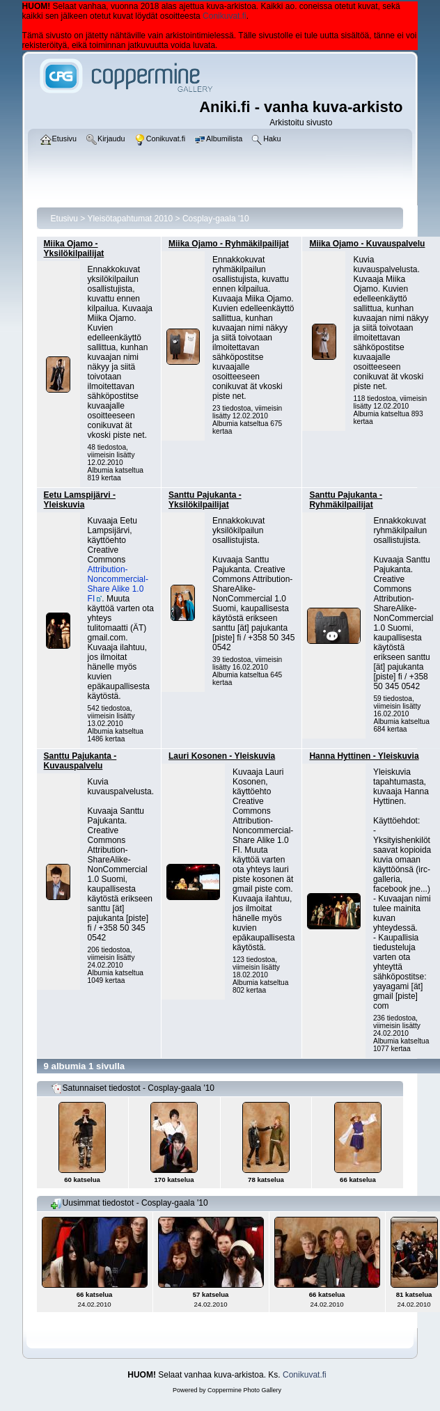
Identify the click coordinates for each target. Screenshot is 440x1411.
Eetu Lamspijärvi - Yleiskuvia (80, 500)
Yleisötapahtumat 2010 (130, 218)
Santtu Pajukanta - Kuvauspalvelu (80, 761)
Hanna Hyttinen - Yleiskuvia (363, 756)
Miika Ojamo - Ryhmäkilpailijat (228, 244)
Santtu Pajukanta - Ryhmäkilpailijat (345, 500)
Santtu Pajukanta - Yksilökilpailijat (205, 500)
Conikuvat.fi (224, 16)
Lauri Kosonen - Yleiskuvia (221, 756)
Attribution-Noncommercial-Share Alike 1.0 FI (118, 584)
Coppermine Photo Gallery (244, 1390)
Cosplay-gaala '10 (215, 218)
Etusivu (64, 218)
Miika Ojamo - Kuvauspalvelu (367, 244)
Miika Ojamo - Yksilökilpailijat (74, 248)
